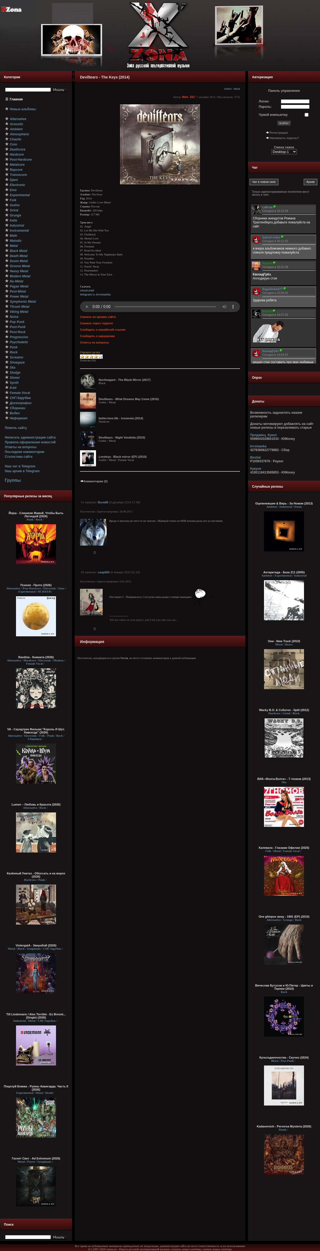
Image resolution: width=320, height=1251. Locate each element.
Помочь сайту (16, 428)
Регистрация (279, 132)
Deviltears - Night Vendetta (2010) (122, 437)
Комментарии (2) (94, 481)
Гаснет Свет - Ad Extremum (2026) (36, 1158)
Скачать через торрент (96, 323)
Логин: (264, 101)
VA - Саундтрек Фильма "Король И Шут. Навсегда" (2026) (36, 731)
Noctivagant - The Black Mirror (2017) (124, 379)
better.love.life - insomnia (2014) (121, 418)
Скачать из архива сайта (98, 316)
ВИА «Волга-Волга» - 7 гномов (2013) (284, 778)
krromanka (103, 294)
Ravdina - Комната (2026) (36, 657)
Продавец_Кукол (263, 435)
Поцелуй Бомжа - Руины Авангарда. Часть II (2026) (36, 1088)
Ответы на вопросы (21, 447)
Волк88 (103, 502)
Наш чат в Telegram (20, 466)
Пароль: (265, 107)
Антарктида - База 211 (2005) (284, 572)
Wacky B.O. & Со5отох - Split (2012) (284, 710)
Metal (237, 89)
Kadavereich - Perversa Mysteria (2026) (284, 1126)
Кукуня (255, 469)
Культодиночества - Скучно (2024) (284, 1057)
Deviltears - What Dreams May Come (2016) (129, 399)
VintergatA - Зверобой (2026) (36, 945)
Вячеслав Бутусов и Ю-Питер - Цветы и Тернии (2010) (284, 987)
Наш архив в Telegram (22, 471)
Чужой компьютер (273, 115)
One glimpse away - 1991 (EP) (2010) (284, 916)
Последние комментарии (24, 452)
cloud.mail (87, 290)
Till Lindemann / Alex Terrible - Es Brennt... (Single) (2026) (36, 1016)
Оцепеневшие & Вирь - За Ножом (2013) (284, 503)
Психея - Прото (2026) (36, 585)
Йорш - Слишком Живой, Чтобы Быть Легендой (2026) (36, 514)
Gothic (228, 89)
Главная (16, 99)
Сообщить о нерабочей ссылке (103, 329)
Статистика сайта (19, 457)
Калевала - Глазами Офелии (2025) (284, 847)
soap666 (104, 572)
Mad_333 (188, 96)
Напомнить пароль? (284, 138)
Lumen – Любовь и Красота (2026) (36, 804)
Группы (13, 480)
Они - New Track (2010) (284, 641)
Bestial (255, 457)
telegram (86, 294)
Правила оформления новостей (30, 442)
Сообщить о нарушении (97, 336)
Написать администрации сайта (30, 437)
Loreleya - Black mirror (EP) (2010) (123, 456)
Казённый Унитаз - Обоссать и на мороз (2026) (36, 875)
